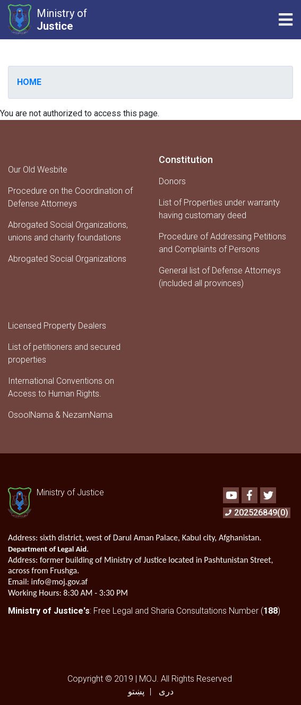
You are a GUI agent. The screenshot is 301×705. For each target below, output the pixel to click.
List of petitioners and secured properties (64, 353)
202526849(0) (256, 513)
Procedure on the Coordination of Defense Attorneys (70, 197)
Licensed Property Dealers (57, 326)
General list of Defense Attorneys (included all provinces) (220, 276)
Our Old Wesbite (37, 170)
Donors (172, 181)
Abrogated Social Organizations (67, 259)
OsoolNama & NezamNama (60, 415)
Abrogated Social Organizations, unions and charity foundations (68, 231)
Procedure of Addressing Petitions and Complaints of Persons (222, 242)
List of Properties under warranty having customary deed (219, 208)
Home (29, 82)
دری (166, 691)
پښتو (136, 691)
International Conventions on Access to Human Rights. (61, 387)
